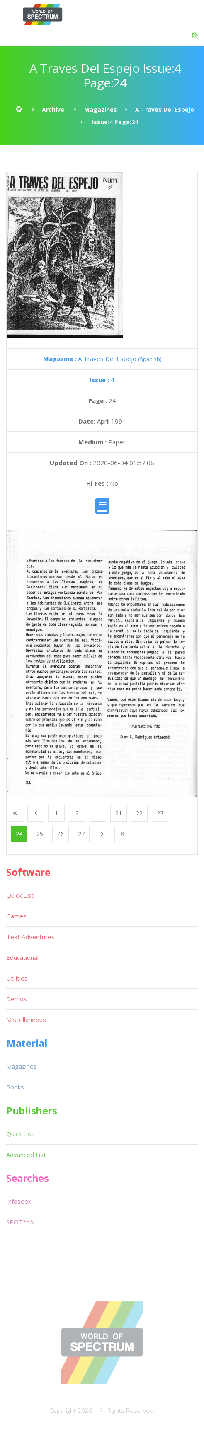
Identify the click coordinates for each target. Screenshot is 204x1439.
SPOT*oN (20, 1222)
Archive (53, 109)
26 (60, 834)
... (98, 813)
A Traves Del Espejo (164, 109)
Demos (16, 999)
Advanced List (26, 1154)
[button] (195, 35)
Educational (22, 957)
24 (19, 834)
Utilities (17, 978)
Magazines (100, 109)
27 (81, 834)
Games (16, 916)
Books (15, 1087)
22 (139, 813)
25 (39, 834)
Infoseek (18, 1201)
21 (118, 813)
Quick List (20, 895)
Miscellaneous (26, 1019)
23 (160, 813)
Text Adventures (30, 937)
